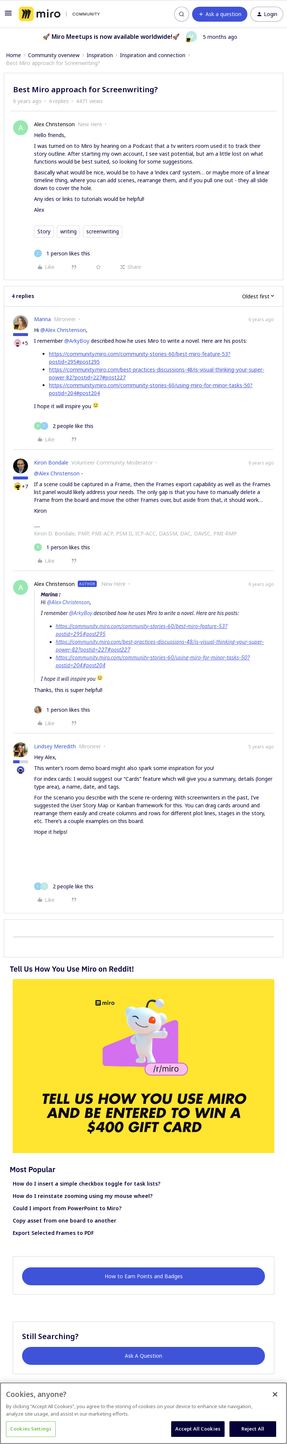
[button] (8, 15)
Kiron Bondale (51, 462)
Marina (42, 319)
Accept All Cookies (197, 1428)
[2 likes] (63, 426)
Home (13, 55)
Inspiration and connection (152, 55)
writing (68, 231)
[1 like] (62, 253)
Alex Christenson (54, 124)
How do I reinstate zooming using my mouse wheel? (82, 1195)
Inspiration (100, 55)
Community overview (54, 55)
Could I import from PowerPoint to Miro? (67, 1208)
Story (43, 231)
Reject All (252, 1428)
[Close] (275, 1394)
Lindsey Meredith (55, 746)
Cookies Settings (31, 1428)
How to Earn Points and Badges (144, 1276)
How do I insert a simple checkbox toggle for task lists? (86, 1183)
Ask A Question (143, 1355)
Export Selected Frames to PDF (53, 1232)
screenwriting (102, 231)
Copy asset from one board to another (64, 1220)
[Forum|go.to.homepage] (59, 14)
